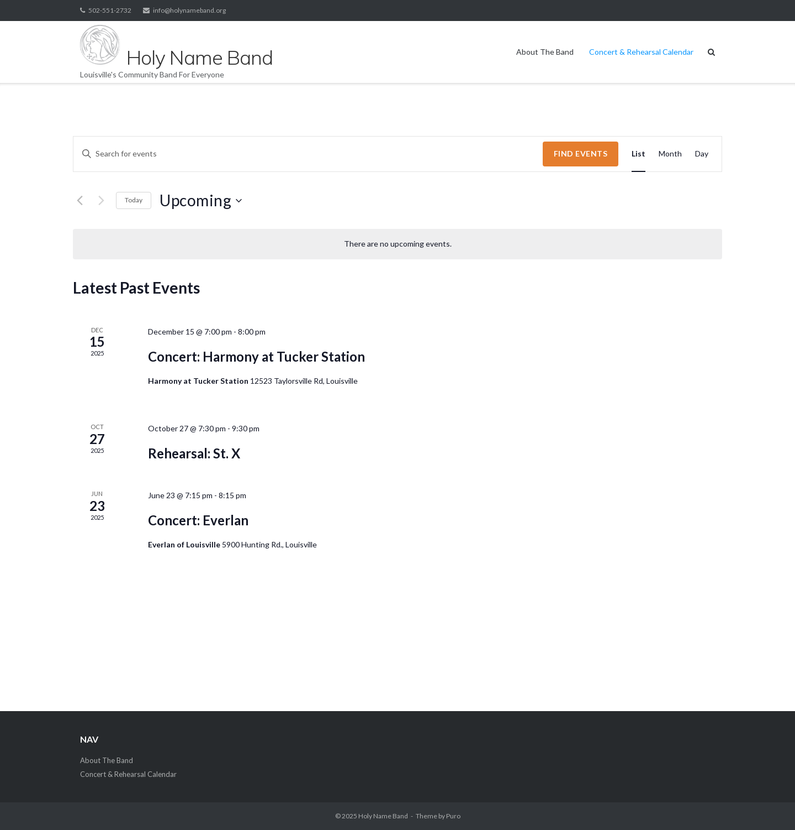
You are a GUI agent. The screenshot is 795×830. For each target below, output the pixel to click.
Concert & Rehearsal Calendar (641, 51)
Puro (453, 816)
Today (133, 200)
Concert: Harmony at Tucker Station (256, 356)
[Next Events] (101, 200)
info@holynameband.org (189, 10)
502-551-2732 (109, 10)
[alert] (397, 244)
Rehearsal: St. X (194, 453)
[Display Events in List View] (638, 154)
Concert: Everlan (198, 520)
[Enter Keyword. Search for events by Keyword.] (308, 154)
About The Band (545, 51)
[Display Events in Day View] (701, 154)
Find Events (581, 153)
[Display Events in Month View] (670, 154)
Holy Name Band (383, 816)
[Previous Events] (79, 200)
